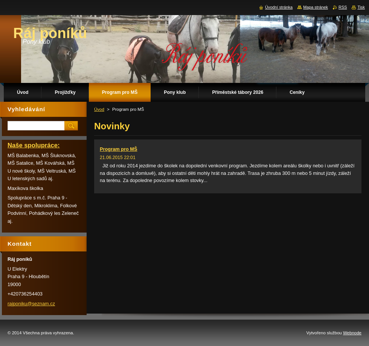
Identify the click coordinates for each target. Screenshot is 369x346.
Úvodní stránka (279, 7)
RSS (343, 7)
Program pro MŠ (118, 149)
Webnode (352, 333)
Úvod (99, 109)
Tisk (361, 7)
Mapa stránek (315, 7)
